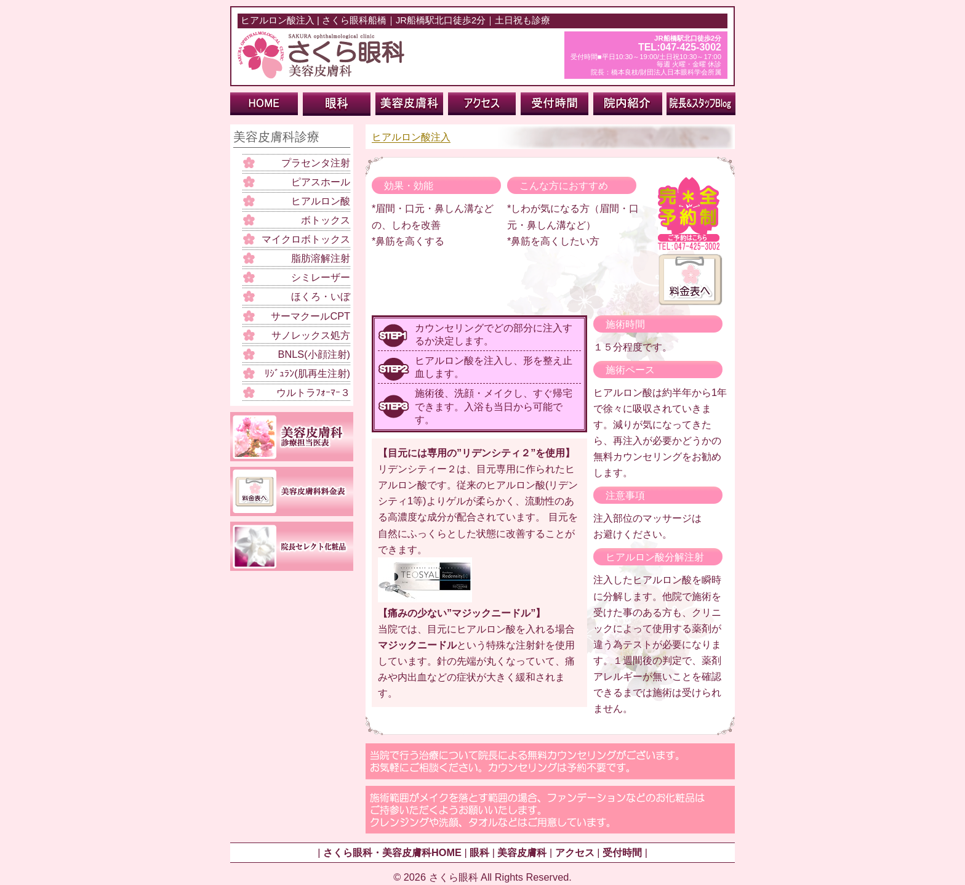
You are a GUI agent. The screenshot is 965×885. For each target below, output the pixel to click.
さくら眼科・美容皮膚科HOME (392, 852)
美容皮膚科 (522, 852)
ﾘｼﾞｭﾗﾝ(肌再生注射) (307, 373)
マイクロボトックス (306, 238)
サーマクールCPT (310, 315)
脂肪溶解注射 (320, 258)
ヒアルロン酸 (320, 200)
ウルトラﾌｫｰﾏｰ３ (313, 392)
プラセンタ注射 (315, 162)
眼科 (479, 852)
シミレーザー (320, 277)
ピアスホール (320, 181)
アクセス (575, 852)
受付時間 (622, 852)
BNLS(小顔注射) (314, 354)
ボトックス (325, 219)
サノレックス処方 (310, 335)
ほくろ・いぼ (320, 296)
